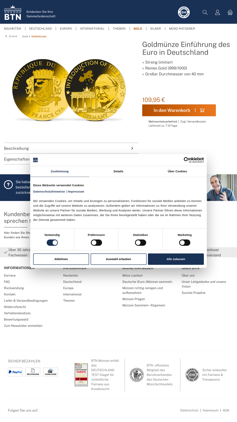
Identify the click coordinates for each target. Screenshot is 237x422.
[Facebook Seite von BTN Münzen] (44, 412)
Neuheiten (70, 275)
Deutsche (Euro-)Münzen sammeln (147, 282)
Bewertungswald (16, 319)
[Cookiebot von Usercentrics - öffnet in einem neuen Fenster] (187, 160)
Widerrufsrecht (15, 307)
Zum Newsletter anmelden (23, 326)
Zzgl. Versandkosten (193, 121)
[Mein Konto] (217, 12)
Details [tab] (118, 171)
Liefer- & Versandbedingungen (26, 300)
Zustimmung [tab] (60, 171)
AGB (226, 410)
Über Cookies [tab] (177, 171)
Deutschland (72, 282)
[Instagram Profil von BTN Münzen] (54, 412)
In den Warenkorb (179, 110)
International (72, 294)
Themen (69, 300)
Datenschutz (189, 410)
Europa (68, 288)
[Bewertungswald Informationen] (63, 412)
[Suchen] (205, 12)
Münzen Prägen (133, 299)
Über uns (188, 275)
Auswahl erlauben (118, 259)
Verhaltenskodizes (17, 313)
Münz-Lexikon (132, 275)
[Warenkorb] (229, 12)
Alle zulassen (176, 259)
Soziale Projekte (193, 293)
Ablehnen (61, 259)
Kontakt (9, 294)
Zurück (10, 36)
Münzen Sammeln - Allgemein (143, 305)
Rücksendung (14, 288)
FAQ (7, 282)
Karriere (10, 275)
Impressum (211, 410)
